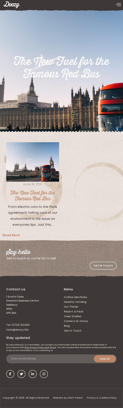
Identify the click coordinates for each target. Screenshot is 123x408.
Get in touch (103, 266)
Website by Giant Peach (68, 398)
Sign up (105, 359)
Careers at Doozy (76, 321)
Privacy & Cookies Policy (102, 398)
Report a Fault (74, 311)
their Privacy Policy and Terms (40, 348)
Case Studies (73, 316)
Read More (11, 235)
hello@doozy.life (17, 330)
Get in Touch (73, 331)
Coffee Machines (75, 297)
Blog (67, 326)
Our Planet (71, 307)
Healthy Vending (75, 302)
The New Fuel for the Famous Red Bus (32, 196)
